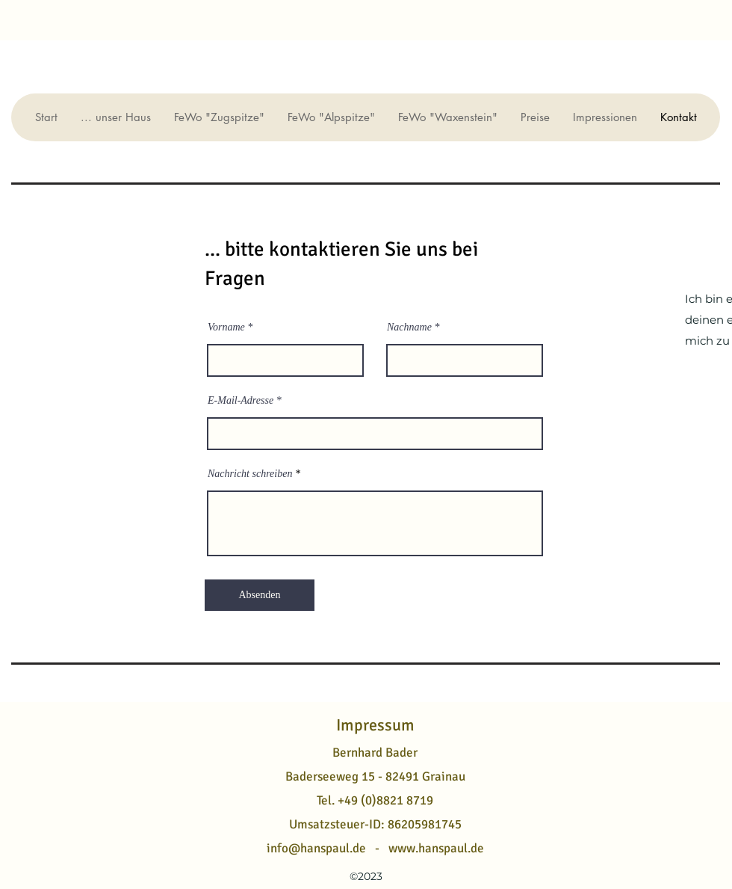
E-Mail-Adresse (240, 401)
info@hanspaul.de (316, 848)
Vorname (226, 327)
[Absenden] (259, 595)
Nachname (409, 327)
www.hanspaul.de (436, 848)
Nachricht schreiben (250, 474)
